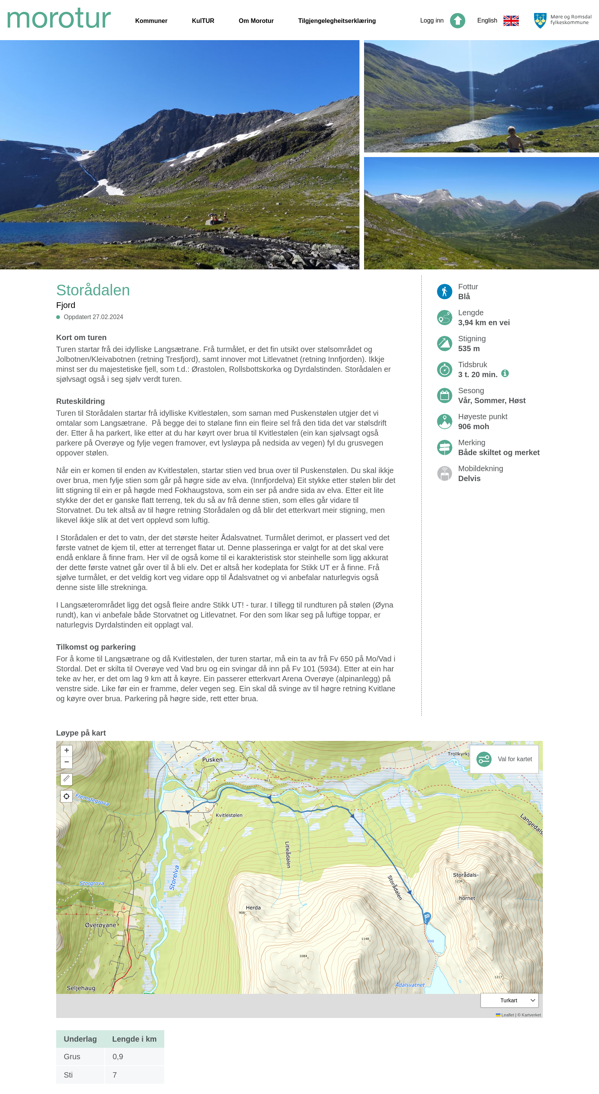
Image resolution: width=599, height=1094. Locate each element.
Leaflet (505, 1015)
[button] (427, 918)
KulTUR (203, 21)
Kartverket (531, 1015)
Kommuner (151, 21)
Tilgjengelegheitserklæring (337, 21)
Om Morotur (256, 21)
